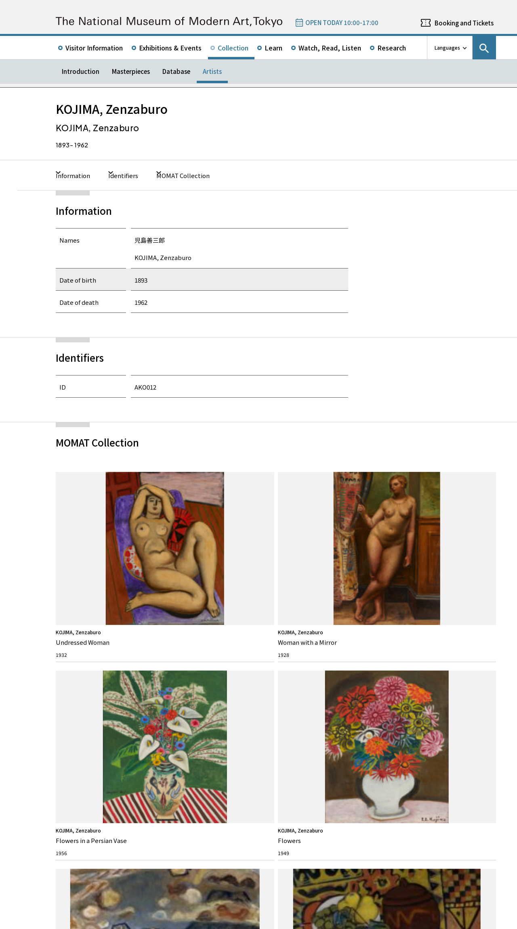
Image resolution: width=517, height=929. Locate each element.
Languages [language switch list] (447, 47)
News (291, 669)
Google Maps (298, 770)
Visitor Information (94, 47)
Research (391, 47)
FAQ (180, 669)
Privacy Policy (107, 921)
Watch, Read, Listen (329, 47)
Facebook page (446, 640)
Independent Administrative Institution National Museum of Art (147, 889)
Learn (273, 47)
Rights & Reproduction (199, 684)
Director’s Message (84, 696)
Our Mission (77, 684)
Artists (212, 71)
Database (176, 71)
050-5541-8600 (309, 791)
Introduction (80, 71)
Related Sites (277, 889)
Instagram (468, 640)
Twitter (424, 640)
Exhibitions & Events (170, 47)
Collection (233, 47)
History (72, 709)
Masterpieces (131, 71)
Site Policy (73, 921)
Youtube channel (490, 640)
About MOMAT (84, 669)
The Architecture (81, 721)
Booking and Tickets (464, 23)
